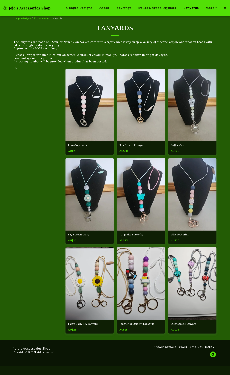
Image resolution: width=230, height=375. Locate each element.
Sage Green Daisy (80, 243)
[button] (224, 7)
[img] (89, 112)
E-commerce (41, 18)
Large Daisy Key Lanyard (85, 332)
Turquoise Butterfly (133, 243)
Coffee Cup (178, 153)
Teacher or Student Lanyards (139, 332)
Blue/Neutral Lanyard (134, 153)
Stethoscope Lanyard (185, 332)
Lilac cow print (181, 243)
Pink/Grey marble (80, 153)
